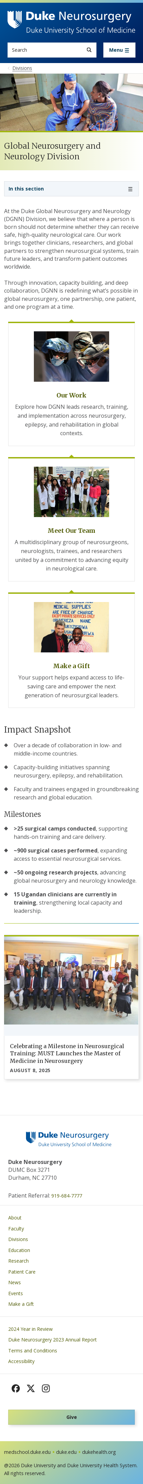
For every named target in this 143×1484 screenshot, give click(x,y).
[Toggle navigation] (119, 50)
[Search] (89, 49)
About (15, 1217)
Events (15, 1293)
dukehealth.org (99, 1452)
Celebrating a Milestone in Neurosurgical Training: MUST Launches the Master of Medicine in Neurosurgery (67, 1053)
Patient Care (22, 1271)
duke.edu (66, 1452)
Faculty (16, 1228)
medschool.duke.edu (27, 1452)
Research (18, 1261)
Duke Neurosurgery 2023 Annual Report (52, 1339)
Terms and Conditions (32, 1350)
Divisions (18, 1239)
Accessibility (21, 1361)
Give (71, 1417)
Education (19, 1250)
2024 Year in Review (30, 1329)
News (14, 1282)
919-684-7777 (66, 1195)
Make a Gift (21, 1304)
